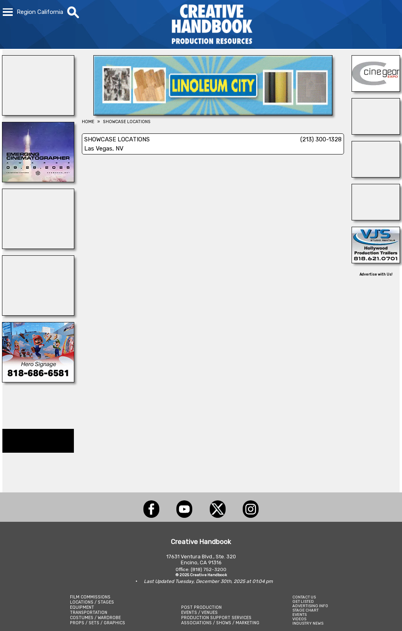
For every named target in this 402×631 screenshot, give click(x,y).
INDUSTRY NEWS (307, 623)
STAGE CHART (305, 610)
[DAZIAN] (38, 246)
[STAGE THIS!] (38, 113)
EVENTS (299, 614)
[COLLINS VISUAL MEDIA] (38, 380)
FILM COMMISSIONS (90, 597)
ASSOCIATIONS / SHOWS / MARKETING (220, 622)
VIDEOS (299, 619)
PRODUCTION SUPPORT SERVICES (216, 617)
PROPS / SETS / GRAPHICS (97, 622)
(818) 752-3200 (208, 569)
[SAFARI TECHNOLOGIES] (376, 218)
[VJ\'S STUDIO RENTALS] (376, 260)
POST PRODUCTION (201, 607)
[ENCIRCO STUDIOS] (38, 313)
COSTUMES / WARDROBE (95, 617)
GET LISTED (303, 601)
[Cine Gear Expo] (376, 89)
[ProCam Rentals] (376, 132)
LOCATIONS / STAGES (92, 602)
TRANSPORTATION (88, 612)
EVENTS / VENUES (199, 612)
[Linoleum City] (213, 113)
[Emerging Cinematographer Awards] (38, 179)
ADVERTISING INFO (310, 606)
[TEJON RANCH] (376, 175)
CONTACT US (304, 597)
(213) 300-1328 (321, 139)
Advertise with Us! (375, 274)
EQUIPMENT (82, 607)
